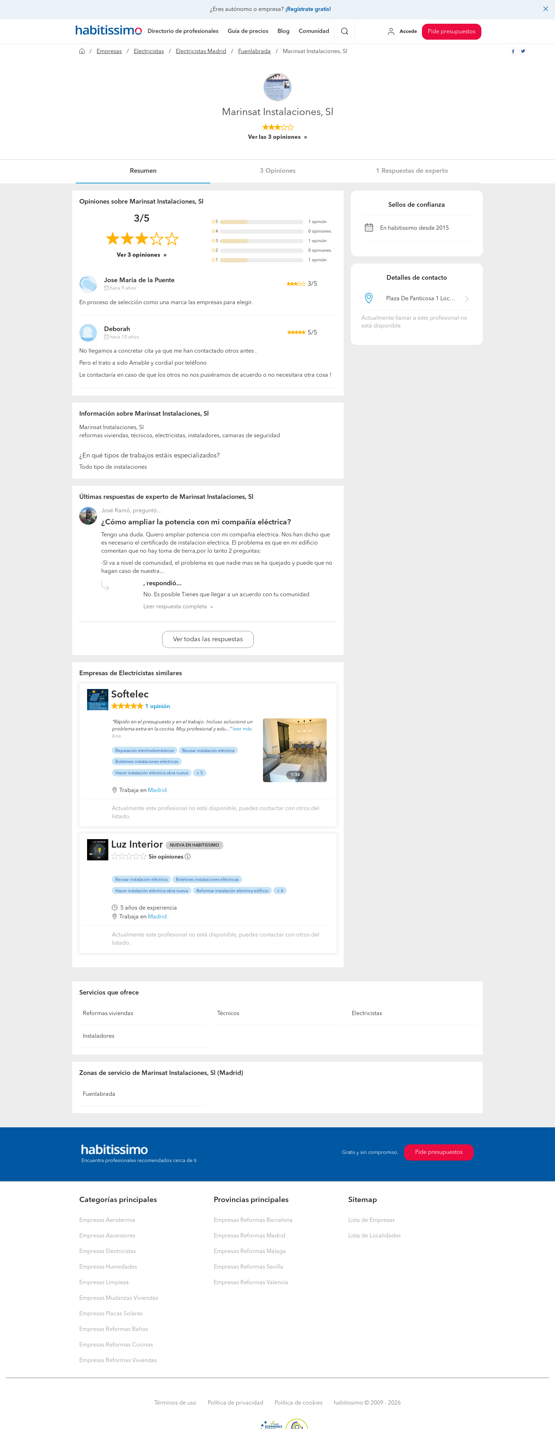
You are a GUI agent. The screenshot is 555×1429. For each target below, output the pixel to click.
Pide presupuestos (451, 32)
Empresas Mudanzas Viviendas (118, 1298)
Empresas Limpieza (104, 1283)
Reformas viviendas (108, 1014)
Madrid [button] (157, 790)
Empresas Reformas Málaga (250, 1251)
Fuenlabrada (254, 52)
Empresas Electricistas (107, 1251)
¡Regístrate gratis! (308, 9)
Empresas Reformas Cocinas (116, 1345)
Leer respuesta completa (175, 607)
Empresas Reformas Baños (113, 1329)
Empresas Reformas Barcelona (253, 1220)
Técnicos (228, 1014)
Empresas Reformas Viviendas (118, 1360)
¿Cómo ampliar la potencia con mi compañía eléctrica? (196, 522)
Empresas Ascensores (107, 1236)
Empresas (109, 52)
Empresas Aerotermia (107, 1220)
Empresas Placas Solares (111, 1314)
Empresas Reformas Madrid (249, 1236)
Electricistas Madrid (201, 52)
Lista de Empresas (371, 1220)
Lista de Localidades (374, 1236)
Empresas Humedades (108, 1267)
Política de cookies (298, 1403)
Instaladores (98, 1036)
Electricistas (149, 52)
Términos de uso (175, 1403)
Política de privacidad (235, 1403)
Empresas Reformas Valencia (251, 1283)
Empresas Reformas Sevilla (248, 1267)
